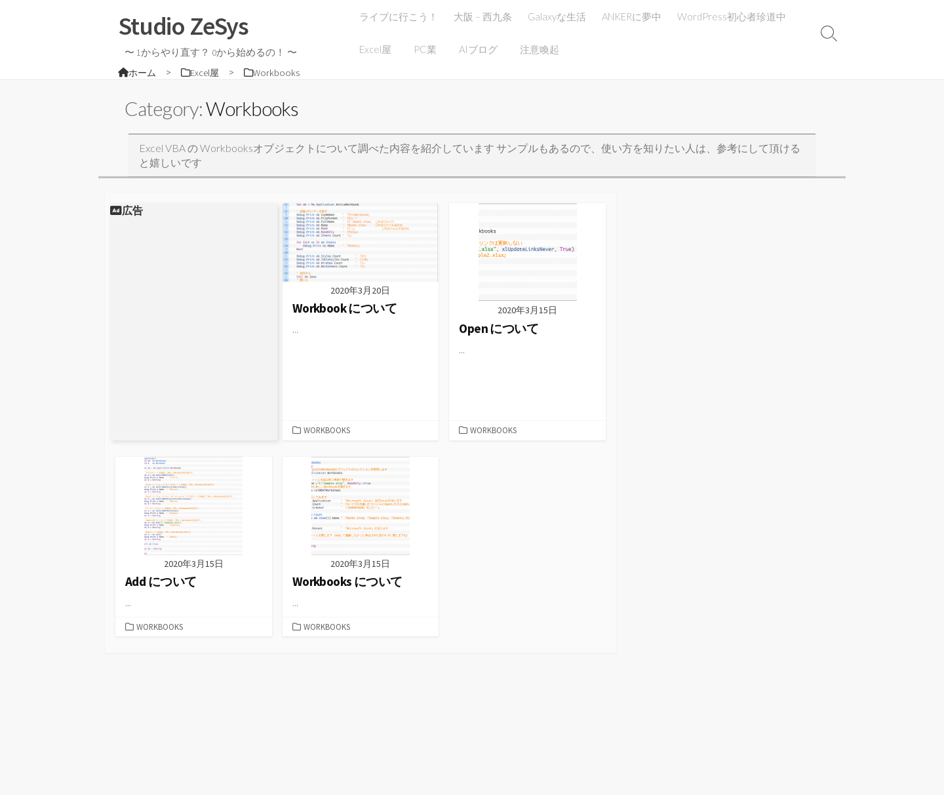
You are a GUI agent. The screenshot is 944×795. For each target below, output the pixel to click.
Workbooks (327, 431)
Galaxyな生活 (558, 16)
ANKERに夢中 (633, 16)
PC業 (424, 49)
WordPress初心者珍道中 (732, 16)
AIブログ (475, 49)
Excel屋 (377, 49)
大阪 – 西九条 (484, 16)
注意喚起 (535, 49)
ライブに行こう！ (400, 16)
